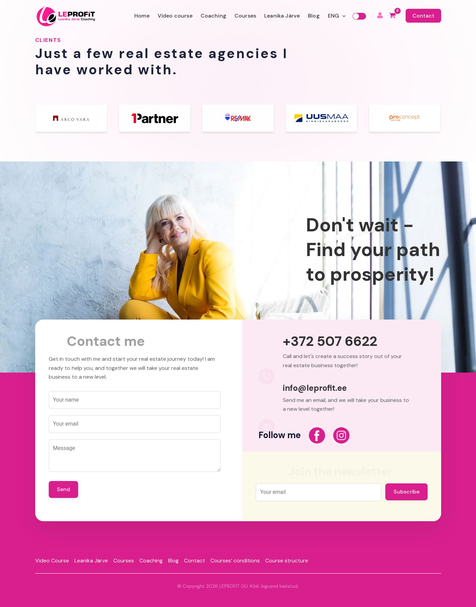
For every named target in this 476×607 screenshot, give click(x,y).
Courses (245, 15)
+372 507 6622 (330, 341)
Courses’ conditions (235, 560)
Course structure (286, 560)
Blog (314, 15)
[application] (342, 16)
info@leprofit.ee (315, 388)
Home (142, 15)
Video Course (52, 560)
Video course (175, 15)
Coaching (213, 15)
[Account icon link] (380, 16)
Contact (423, 15)
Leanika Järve (282, 15)
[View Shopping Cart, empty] (392, 16)
